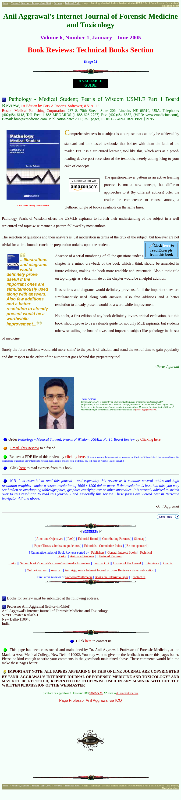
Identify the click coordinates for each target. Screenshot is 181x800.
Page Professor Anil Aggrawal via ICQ (90, 700)
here (166, 245)
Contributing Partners (116, 539)
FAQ (70, 539)
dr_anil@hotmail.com (127, 693)
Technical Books (73, 3)
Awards (55, 570)
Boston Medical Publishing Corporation (33, 111)
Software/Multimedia (78, 577)
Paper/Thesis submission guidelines (57, 546)
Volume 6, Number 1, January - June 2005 (31, 3)
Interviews (152, 563)
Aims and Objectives (49, 539)
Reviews (58, 3)
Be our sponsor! (136, 546)
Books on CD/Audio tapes (111, 577)
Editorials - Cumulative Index (103, 546)
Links (12, 563)
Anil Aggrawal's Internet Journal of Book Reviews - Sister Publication (109, 570)
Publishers (97, 552)
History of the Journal (127, 563)
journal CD (101, 563)
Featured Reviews (110, 556)
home (5, 3)
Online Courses (36, 570)
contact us (139, 577)
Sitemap (139, 539)
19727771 (96, 693)
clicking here (75, 457)
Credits (167, 563)
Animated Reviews (82, 556)
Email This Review (24, 448)
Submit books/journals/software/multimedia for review (55, 563)
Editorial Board (88, 539)
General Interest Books (122, 552)
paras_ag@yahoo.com (145, 409)
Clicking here (150, 439)
